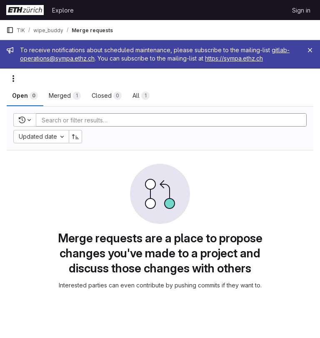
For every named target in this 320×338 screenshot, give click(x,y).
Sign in (301, 10)
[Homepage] (25, 10)
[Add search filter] (173, 120)
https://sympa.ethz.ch (234, 58)
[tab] (25, 95)
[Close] (310, 50)
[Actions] (13, 78)
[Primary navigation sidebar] (10, 30)
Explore (63, 10)
